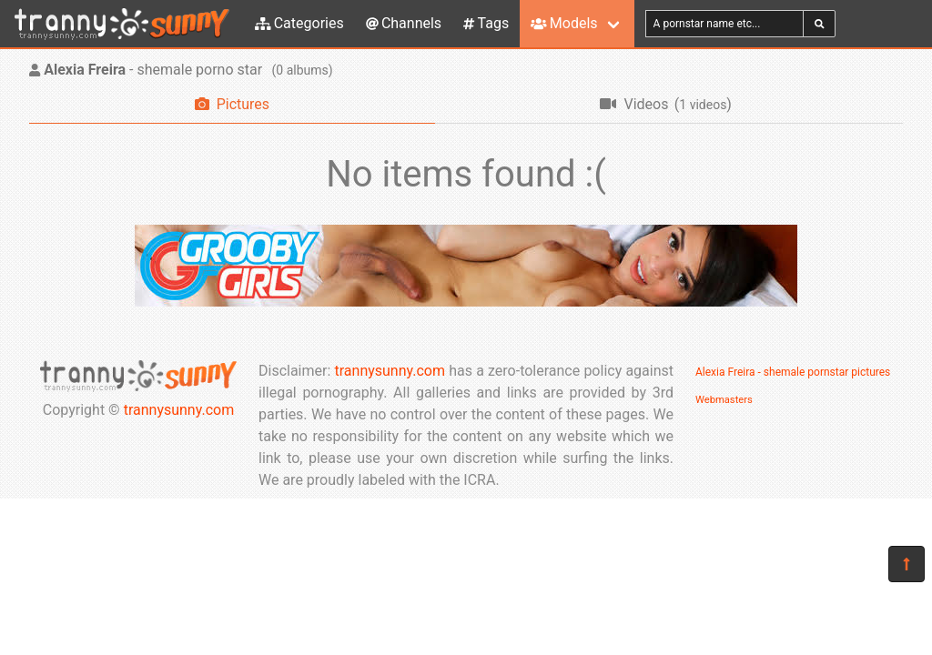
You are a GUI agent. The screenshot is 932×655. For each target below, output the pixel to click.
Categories (299, 23)
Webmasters (724, 400)
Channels (403, 23)
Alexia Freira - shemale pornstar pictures (792, 372)
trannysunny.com (179, 409)
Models (564, 23)
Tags (486, 23)
